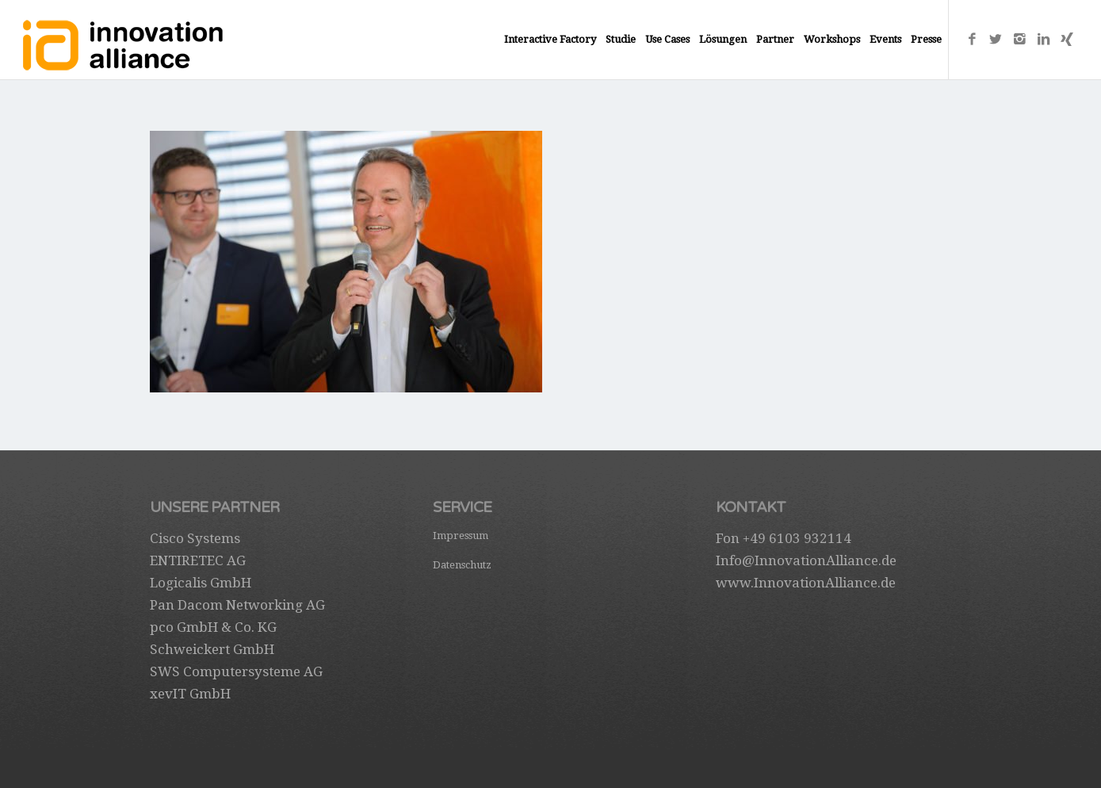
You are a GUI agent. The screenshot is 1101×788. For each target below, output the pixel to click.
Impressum (460, 535)
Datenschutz (462, 565)
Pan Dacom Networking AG (237, 605)
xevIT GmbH (190, 694)
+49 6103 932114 (797, 538)
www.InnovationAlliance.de (806, 583)
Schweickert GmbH (212, 649)
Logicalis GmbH (200, 583)
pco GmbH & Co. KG (213, 627)
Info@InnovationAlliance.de (806, 560)
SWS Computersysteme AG (236, 671)
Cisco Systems (195, 538)
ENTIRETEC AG (198, 560)
